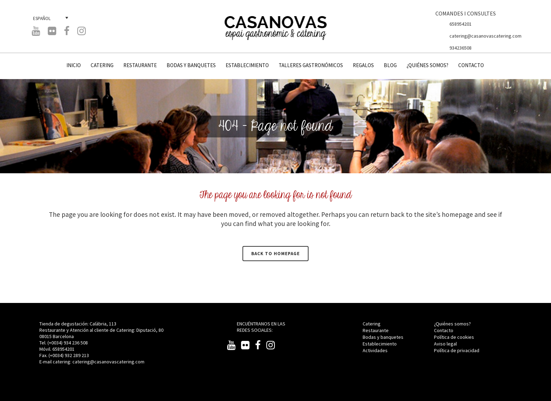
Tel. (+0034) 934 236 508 (63, 342)
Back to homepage (275, 254)
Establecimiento (380, 344)
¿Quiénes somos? (452, 324)
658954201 (460, 24)
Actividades (375, 350)
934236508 (460, 48)
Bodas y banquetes (383, 337)
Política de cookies (454, 337)
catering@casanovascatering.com (485, 36)
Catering (372, 324)
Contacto (443, 330)
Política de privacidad (456, 350)
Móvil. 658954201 (56, 349)
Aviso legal (445, 344)
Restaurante (376, 330)
